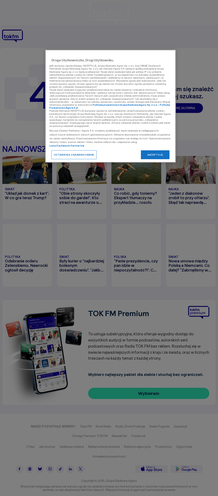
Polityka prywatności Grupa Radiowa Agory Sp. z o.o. (125, 104)
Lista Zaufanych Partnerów (66, 145)
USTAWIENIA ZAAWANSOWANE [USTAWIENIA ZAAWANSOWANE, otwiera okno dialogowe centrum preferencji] (74, 154)
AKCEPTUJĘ (155, 154)
